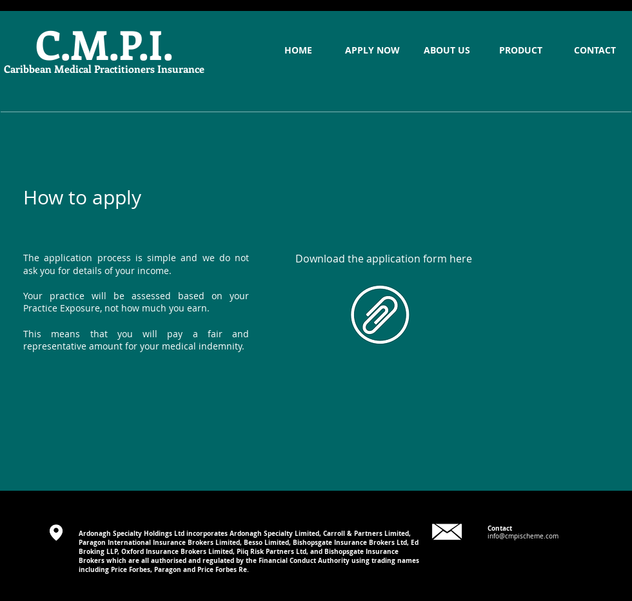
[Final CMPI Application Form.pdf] (380, 316)
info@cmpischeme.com (523, 536)
